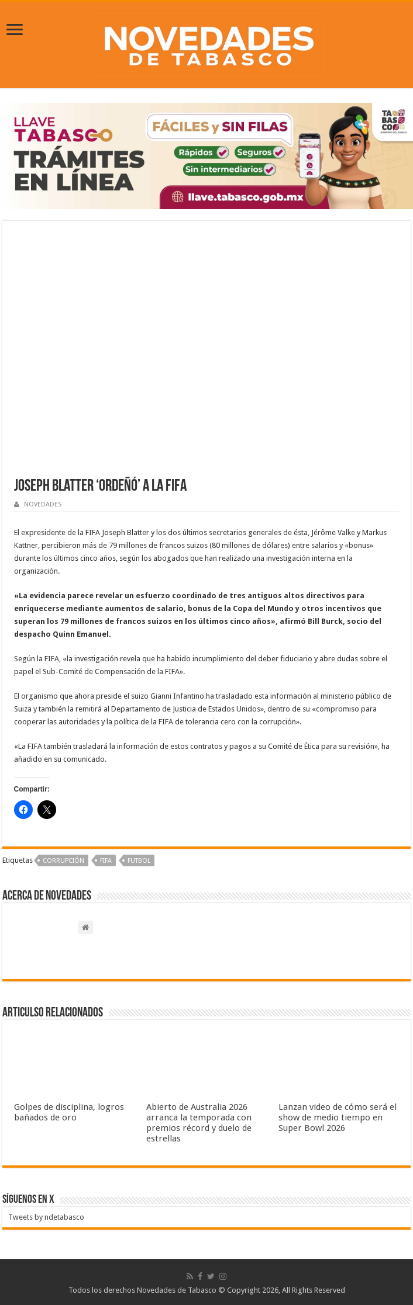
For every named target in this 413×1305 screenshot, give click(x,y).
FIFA (106, 861)
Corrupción (63, 861)
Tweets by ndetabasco (46, 1217)
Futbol (139, 861)
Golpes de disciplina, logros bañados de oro (69, 1112)
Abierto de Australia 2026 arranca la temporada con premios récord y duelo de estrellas (199, 1123)
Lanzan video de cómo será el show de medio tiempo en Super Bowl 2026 (337, 1117)
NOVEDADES (42, 504)
